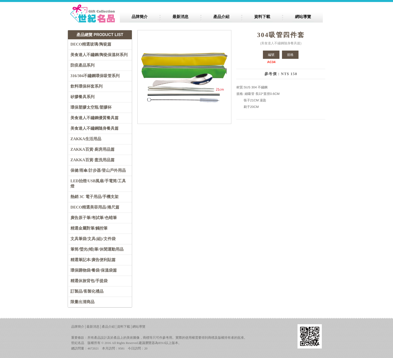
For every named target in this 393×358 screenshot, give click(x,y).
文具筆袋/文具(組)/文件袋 (93, 239)
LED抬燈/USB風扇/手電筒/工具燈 (98, 183)
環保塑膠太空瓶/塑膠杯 (91, 107)
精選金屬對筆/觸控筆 (89, 228)
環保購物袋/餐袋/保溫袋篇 (93, 270)
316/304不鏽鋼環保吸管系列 (95, 76)
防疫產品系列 (82, 65)
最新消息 (93, 326)
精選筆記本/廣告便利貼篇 (93, 260)
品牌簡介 (77, 326)
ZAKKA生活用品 (85, 139)
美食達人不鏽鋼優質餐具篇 (94, 118)
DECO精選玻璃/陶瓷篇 (90, 44)
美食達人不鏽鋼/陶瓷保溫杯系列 (99, 55)
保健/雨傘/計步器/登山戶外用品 (98, 170)
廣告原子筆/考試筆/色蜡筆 (93, 218)
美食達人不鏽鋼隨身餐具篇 (94, 128)
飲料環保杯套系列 (86, 86)
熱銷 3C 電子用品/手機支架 (94, 197)
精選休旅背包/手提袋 (89, 281)
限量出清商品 (82, 302)
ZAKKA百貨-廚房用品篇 (92, 149)
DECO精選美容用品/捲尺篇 (94, 207)
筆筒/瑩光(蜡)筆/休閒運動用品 (97, 249)
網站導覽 (138, 326)
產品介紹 (108, 326)
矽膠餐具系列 (82, 97)
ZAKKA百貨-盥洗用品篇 (92, 160)
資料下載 (123, 326)
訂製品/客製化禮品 (87, 291)
